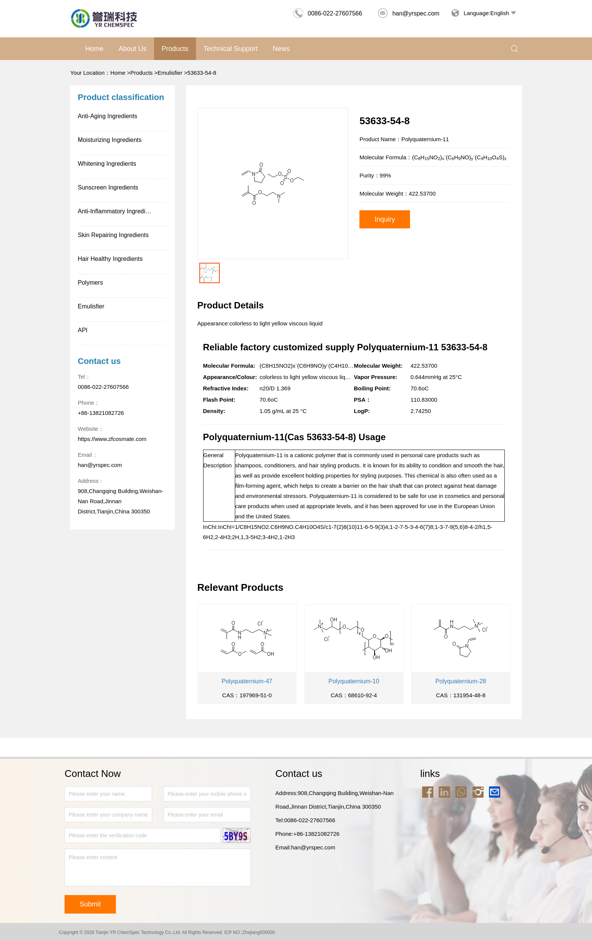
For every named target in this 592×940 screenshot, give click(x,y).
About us (132, 48)
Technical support (230, 48)
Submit (90, 904)
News (281, 48)
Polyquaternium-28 (460, 681)
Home (94, 48)
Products (175, 48)
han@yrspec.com (408, 13)
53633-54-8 (201, 72)
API (83, 330)
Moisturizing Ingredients (110, 140)
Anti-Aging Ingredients (107, 116)
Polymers (90, 282)
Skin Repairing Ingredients (113, 235)
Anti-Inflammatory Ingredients (117, 211)
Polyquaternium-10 (353, 681)
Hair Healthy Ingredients (110, 259)
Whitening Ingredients (107, 163)
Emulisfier (169, 72)
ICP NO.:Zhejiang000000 (249, 932)
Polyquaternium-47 (247, 681)
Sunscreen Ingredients (108, 187)
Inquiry (385, 219)
